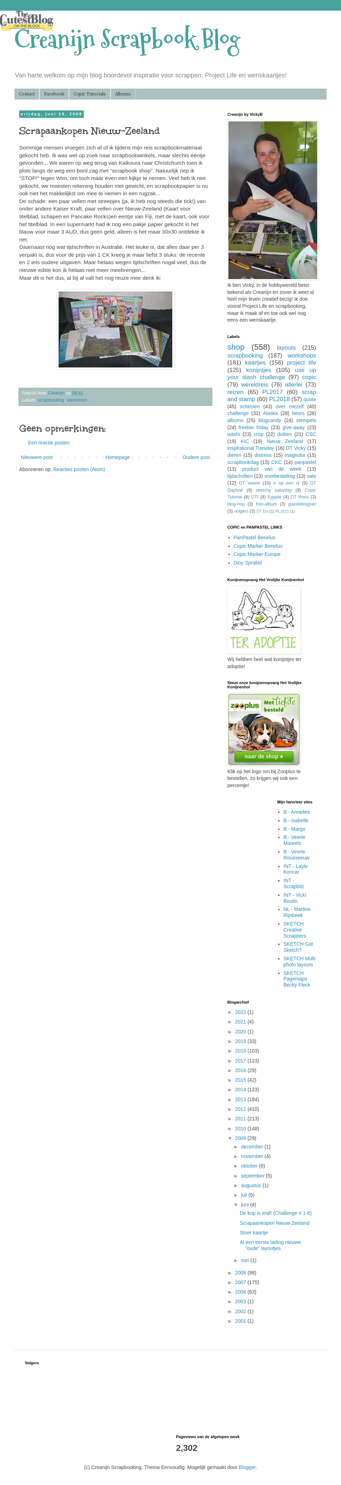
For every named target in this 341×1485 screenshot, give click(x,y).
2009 (241, 1138)
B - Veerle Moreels (294, 840)
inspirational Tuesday (250, 448)
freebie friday (254, 427)
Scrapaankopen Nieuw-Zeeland (274, 1223)
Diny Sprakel (248, 563)
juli (244, 1195)
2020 (241, 1031)
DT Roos (300, 497)
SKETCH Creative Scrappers (294, 930)
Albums (123, 94)
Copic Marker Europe (257, 554)
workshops (302, 355)
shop (236, 347)
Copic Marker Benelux (258, 546)
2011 (241, 1118)
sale (311, 476)
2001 (241, 1321)
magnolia (295, 455)
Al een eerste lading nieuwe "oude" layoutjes (270, 1245)
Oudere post (196, 457)
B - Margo (294, 829)
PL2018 (279, 399)
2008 (241, 1273)
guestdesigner (302, 504)
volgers (241, 511)
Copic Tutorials (90, 94)
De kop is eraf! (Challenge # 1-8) (276, 1213)
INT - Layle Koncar (295, 869)
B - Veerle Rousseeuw (296, 855)
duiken (284, 434)
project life (301, 362)
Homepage (117, 457)
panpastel (305, 462)
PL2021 (282, 511)
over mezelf (290, 406)
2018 (241, 1051)
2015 (241, 1080)
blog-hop (236, 504)
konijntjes (258, 370)
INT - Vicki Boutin (294, 898)
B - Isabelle (295, 820)
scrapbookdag (243, 462)
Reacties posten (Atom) (79, 469)
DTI (254, 497)
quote (310, 399)
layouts (286, 347)
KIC (244, 441)
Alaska (270, 413)
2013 (241, 1099)
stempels (306, 420)
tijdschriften (240, 476)
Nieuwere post (37, 457)
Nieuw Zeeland (285, 441)
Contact (27, 94)
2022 (241, 1012)
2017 (241, 1061)
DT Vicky (296, 448)
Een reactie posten (49, 443)
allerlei (294, 384)
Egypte (274, 497)
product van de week (271, 469)
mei (245, 1260)
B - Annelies (296, 812)
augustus (251, 1185)
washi (233, 434)
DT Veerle (249, 483)
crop (259, 434)
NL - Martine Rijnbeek (297, 912)
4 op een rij (286, 483)
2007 (241, 1282)
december (252, 1147)
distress (262, 455)
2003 (241, 1301)
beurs (298, 413)
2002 (241, 1311)
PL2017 (272, 392)
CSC (310, 434)
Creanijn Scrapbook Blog (127, 39)
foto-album (266, 504)
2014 (241, 1089)
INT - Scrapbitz (293, 883)
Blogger (247, 1467)
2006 (241, 1292)
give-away (293, 427)
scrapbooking (51, 400)
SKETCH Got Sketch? (298, 947)
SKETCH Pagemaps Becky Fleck (296, 979)
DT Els (262, 511)
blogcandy (270, 420)
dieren (234, 455)
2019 (241, 1041)
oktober (250, 1166)
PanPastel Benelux (255, 537)
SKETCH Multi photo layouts (299, 961)
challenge (238, 413)
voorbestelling (279, 476)
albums (235, 420)
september (253, 1176)
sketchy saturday (274, 490)
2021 (241, 1022)
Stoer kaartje (254, 1232)
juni (245, 1204)
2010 (241, 1128)
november (252, 1156)
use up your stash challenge (271, 374)
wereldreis (77, 400)
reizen (235, 392)
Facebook (54, 94)
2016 (241, 1070)
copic (309, 377)
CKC (276, 462)
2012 (241, 1109)
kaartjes (255, 362)
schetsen (250, 406)
